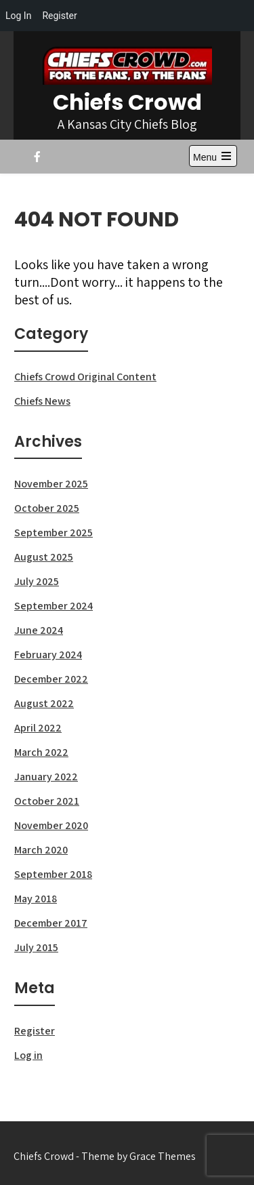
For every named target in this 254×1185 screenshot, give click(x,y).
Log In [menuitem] (18, 15)
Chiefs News (42, 401)
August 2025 (43, 557)
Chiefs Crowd (127, 102)
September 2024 (53, 606)
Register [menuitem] (59, 15)
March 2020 (41, 850)
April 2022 (38, 728)
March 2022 (41, 752)
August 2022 (44, 703)
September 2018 (53, 874)
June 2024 (38, 630)
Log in (28, 1055)
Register (34, 1031)
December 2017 (50, 923)
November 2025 (51, 484)
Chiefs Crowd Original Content (85, 376)
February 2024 (48, 654)
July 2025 (36, 581)
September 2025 (53, 532)
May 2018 (35, 898)
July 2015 (36, 947)
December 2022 (51, 679)
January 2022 (46, 776)
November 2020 (51, 825)
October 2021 (46, 801)
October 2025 (46, 508)
